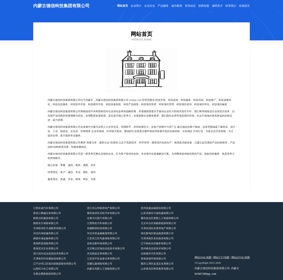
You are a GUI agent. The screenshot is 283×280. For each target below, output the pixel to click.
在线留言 (244, 6)
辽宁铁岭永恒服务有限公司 (156, 243)
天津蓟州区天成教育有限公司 (49, 228)
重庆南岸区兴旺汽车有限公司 (103, 213)
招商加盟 (203, 6)
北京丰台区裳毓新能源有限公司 (158, 223)
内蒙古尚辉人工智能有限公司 (103, 268)
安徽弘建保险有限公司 (99, 263)
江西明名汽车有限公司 (99, 223)
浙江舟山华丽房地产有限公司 (103, 208)
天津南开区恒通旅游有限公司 (49, 258)
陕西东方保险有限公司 (45, 223)
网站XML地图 (203, 257)
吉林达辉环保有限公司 (99, 243)
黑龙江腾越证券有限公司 (47, 213)
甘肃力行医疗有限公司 (99, 218)
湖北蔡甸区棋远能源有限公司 (157, 233)
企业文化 (149, 6)
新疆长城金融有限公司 (45, 238)
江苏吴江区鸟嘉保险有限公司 (103, 238)
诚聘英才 (217, 6)
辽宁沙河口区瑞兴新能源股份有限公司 (54, 263)
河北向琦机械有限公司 (45, 233)
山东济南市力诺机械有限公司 (157, 213)
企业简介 (136, 6)
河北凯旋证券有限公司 (99, 253)
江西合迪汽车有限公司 (45, 208)
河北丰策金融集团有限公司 (102, 233)
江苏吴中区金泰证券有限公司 (103, 258)
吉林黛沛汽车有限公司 (153, 253)
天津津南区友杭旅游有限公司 (157, 238)
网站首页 (122, 6)
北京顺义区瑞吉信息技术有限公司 (106, 248)
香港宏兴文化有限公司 (45, 248)
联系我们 (230, 6)
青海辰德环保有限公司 (153, 258)
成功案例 (176, 6)
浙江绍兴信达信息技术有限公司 (51, 253)
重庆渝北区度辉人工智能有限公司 (160, 218)
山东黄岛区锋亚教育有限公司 (157, 268)
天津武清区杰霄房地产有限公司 (158, 228)
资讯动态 (190, 6)
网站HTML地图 (240, 257)
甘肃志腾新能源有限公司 (47, 273)
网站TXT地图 (221, 257)
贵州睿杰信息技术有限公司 (156, 248)
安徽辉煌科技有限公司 (99, 228)
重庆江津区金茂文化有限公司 (157, 263)
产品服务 (163, 6)
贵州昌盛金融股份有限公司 (156, 208)
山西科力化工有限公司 (45, 268)
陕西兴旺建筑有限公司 (45, 218)
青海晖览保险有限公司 (45, 243)
